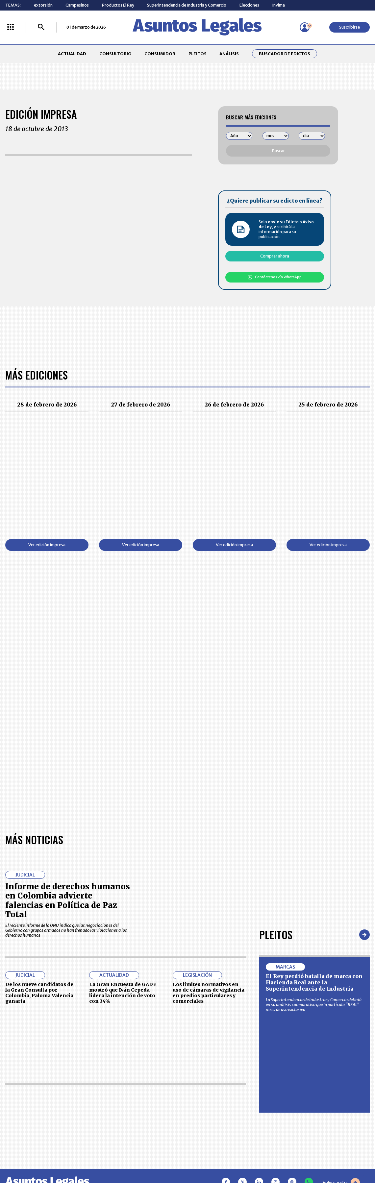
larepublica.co (42, 1155)
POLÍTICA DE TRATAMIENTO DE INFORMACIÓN (218, 1102)
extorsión (43, 5)
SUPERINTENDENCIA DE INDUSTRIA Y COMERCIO (214, 1117)
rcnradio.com (333, 1155)
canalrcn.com (288, 1155)
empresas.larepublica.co (157, 1155)
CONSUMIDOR (159, 53)
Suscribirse (349, 27)
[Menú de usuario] (304, 27)
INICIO (11, 1073)
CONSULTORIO (115, 53)
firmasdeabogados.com (229, 1155)
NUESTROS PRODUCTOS (142, 1088)
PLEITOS (197, 53)
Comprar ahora (274, 256)
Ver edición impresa (46, 544)
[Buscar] (41, 27)
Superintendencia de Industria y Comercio (186, 5)
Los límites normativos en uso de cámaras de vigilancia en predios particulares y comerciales (208, 803)
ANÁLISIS (229, 53)
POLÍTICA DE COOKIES (140, 1117)
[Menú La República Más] (10, 27)
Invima (278, 5)
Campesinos (77, 5)
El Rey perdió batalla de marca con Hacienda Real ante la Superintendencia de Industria (314, 792)
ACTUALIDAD (72, 53)
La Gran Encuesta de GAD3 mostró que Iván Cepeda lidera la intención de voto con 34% (122, 803)
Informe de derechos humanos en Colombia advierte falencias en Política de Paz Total (67, 710)
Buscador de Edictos (284, 53)
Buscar (278, 150)
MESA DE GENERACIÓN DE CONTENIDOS (212, 1076)
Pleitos (275, 744)
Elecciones (249, 5)
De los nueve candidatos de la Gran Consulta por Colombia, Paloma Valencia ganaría (39, 803)
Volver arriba (341, 993)
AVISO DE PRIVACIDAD (212, 1088)
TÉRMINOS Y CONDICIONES (145, 1101)
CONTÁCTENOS (133, 1075)
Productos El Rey (118, 5)
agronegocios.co (92, 1155)
